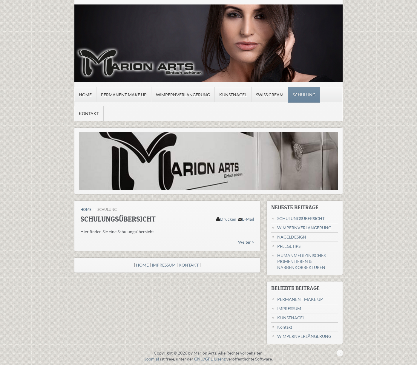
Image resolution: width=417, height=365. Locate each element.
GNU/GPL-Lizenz (210, 359)
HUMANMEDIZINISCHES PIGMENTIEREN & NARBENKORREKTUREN (301, 261)
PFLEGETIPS (289, 246)
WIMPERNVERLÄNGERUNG (304, 227)
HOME (85, 209)
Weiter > (246, 242)
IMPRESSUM (164, 265)
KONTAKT (189, 265)
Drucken (226, 219)
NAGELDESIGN (291, 237)
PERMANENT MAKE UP (300, 299)
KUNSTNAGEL (291, 317)
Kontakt (284, 327)
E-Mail (246, 219)
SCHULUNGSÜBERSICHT (301, 218)
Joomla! (152, 359)
